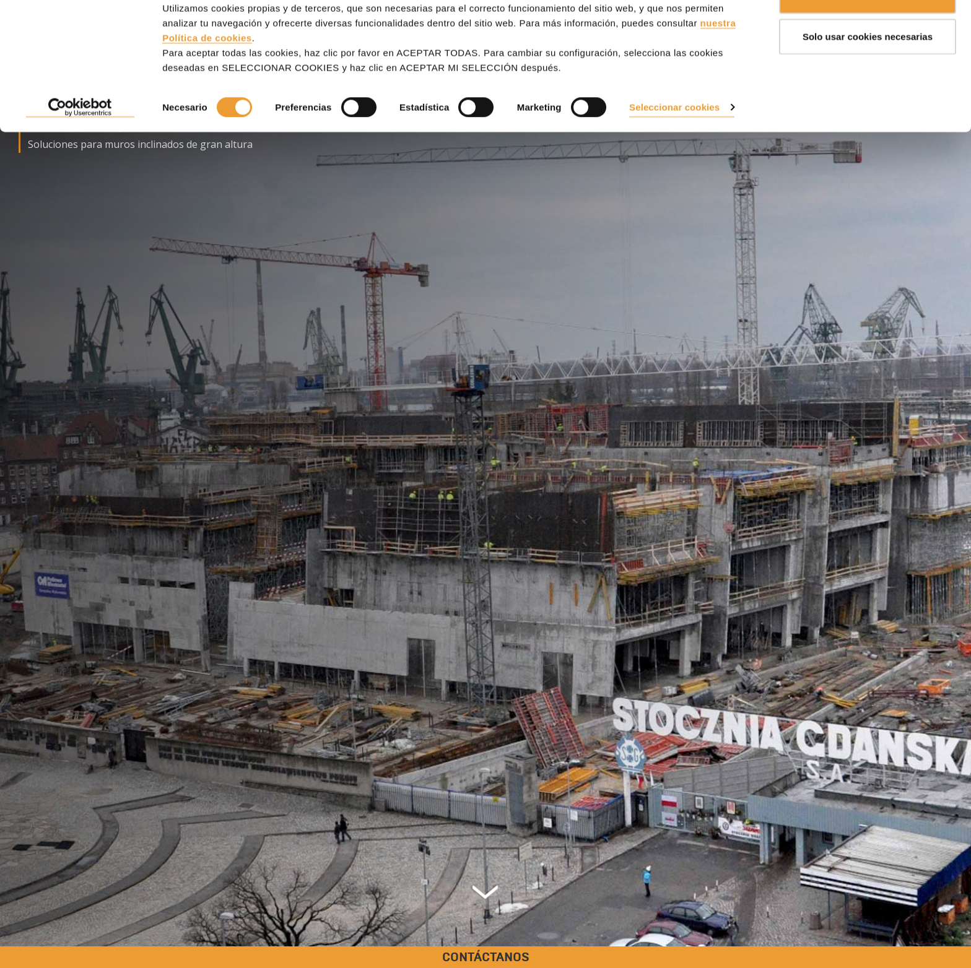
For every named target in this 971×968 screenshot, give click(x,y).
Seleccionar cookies (674, 144)
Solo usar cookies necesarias (868, 73)
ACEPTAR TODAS (867, 32)
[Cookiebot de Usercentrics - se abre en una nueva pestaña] (80, 145)
